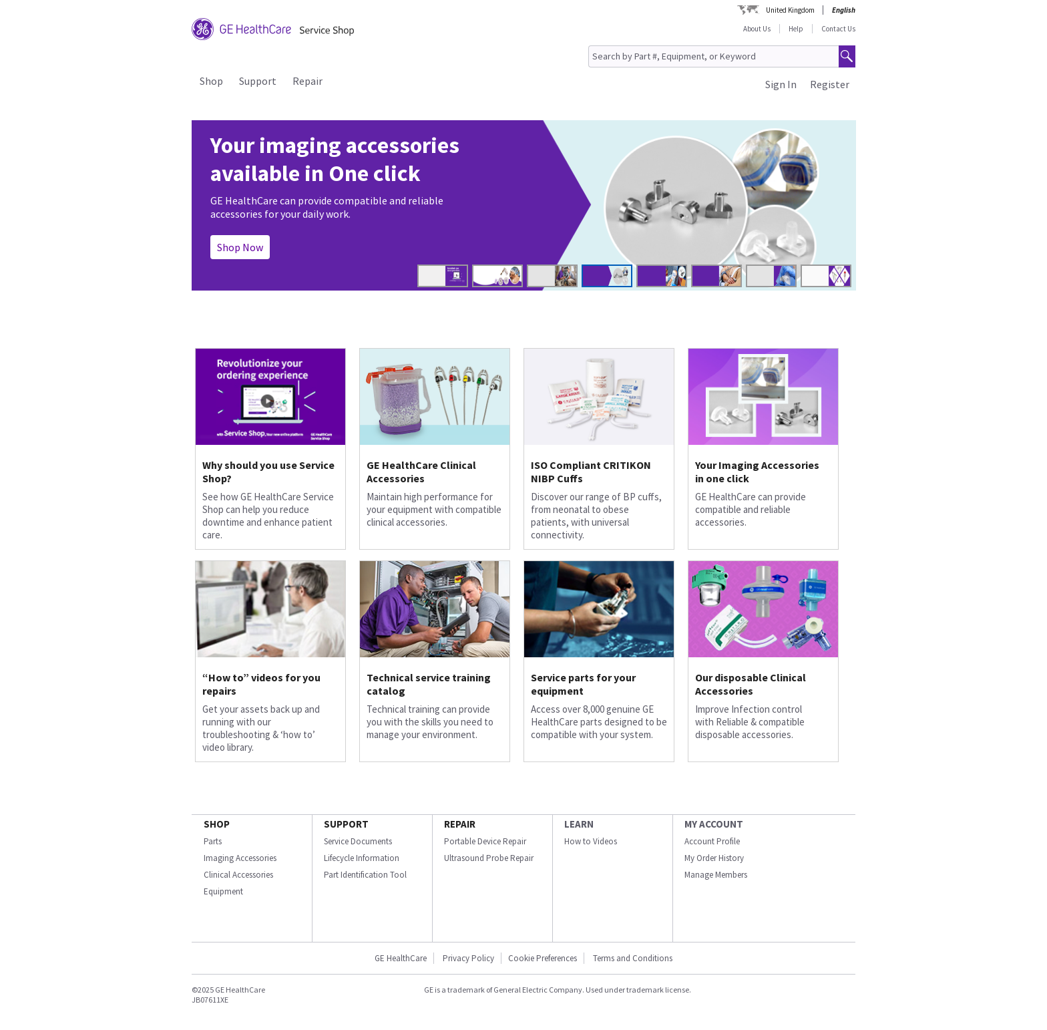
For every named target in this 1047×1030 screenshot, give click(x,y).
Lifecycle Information (361, 858)
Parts (213, 841)
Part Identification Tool (365, 874)
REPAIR (459, 824)
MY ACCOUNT (713, 824)
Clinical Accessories (238, 874)
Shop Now (240, 247)
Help (796, 28)
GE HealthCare (401, 958)
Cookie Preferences (542, 958)
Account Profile (712, 841)
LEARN (579, 824)
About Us (757, 28)
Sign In (781, 84)
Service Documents (358, 841)
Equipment (223, 891)
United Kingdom (790, 10)
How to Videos (590, 841)
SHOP (217, 824)
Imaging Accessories (240, 858)
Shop (211, 81)
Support (257, 81)
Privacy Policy (467, 958)
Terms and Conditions (632, 958)
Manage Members (715, 874)
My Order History (714, 858)
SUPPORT (346, 824)
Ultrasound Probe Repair (489, 858)
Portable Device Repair (485, 841)
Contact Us (838, 28)
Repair (307, 81)
